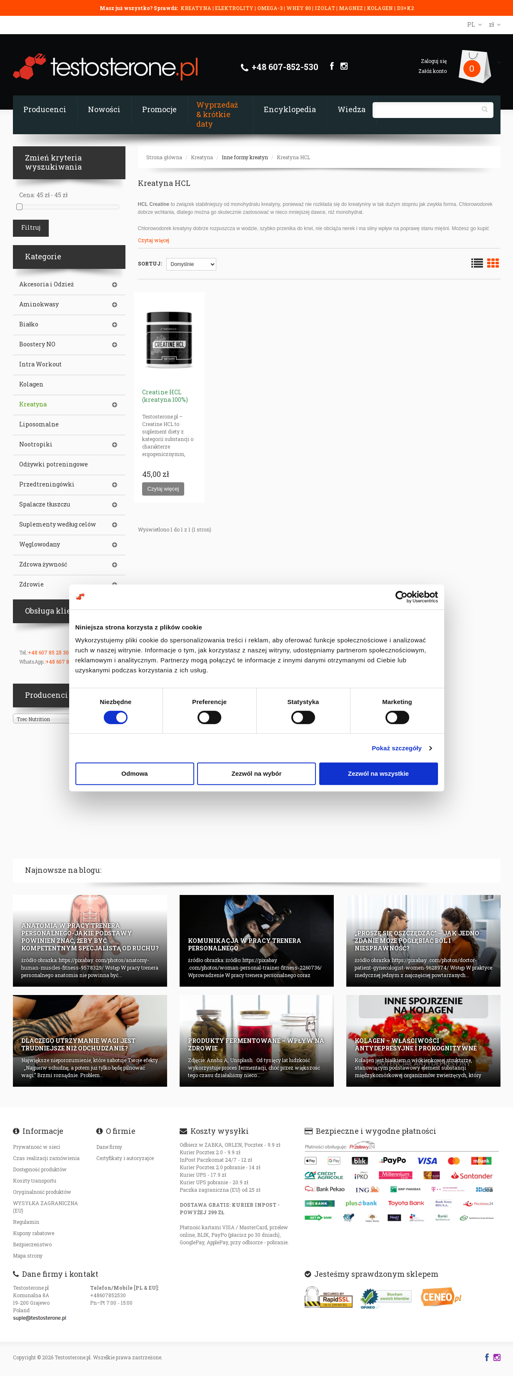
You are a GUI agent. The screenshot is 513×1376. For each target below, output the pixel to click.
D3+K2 (405, 8)
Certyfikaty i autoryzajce (125, 1158)
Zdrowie (31, 584)
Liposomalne (39, 424)
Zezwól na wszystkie (378, 773)
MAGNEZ (351, 8)
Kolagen (31, 384)
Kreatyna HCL (293, 157)
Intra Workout (40, 364)
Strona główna (164, 157)
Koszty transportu (34, 1180)
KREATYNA (196, 8)
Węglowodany (39, 544)
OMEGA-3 (270, 8)
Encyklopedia (290, 109)
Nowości (104, 109)
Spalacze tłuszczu (44, 504)
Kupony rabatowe (33, 1233)
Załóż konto (432, 71)
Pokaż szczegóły (397, 748)
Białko (28, 324)
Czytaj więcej (153, 240)
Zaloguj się (434, 61)
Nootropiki (36, 444)
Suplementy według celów (57, 524)
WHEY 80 (298, 8)
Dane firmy (109, 1146)
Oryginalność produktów (42, 1191)
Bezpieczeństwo (32, 1244)
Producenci (44, 109)
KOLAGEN (380, 8)
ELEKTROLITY (234, 8)
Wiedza (351, 109)
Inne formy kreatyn (245, 157)
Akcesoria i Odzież (46, 284)
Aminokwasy (39, 304)
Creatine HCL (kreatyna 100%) (165, 396)
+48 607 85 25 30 (48, 652)
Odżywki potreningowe (53, 464)
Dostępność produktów (40, 1169)
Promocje (159, 109)
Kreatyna (202, 157)
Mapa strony (28, 1255)
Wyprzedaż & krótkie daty (217, 114)
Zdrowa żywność (43, 564)
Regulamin (26, 1221)
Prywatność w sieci (36, 1146)
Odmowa (134, 773)
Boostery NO (37, 344)
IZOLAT (325, 8)
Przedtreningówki (47, 484)
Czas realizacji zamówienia (46, 1158)
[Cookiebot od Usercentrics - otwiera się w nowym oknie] (401, 597)
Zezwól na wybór (256, 773)
